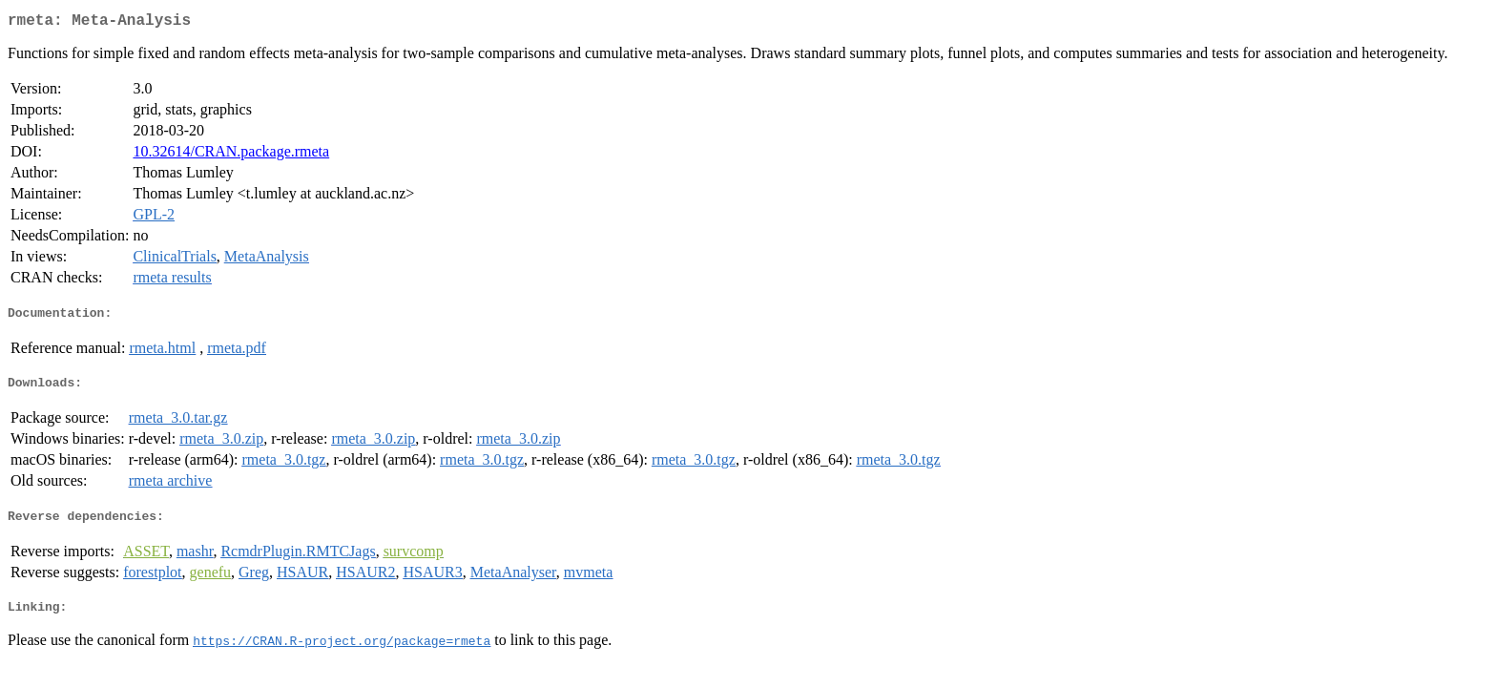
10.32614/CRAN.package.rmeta (231, 155)
